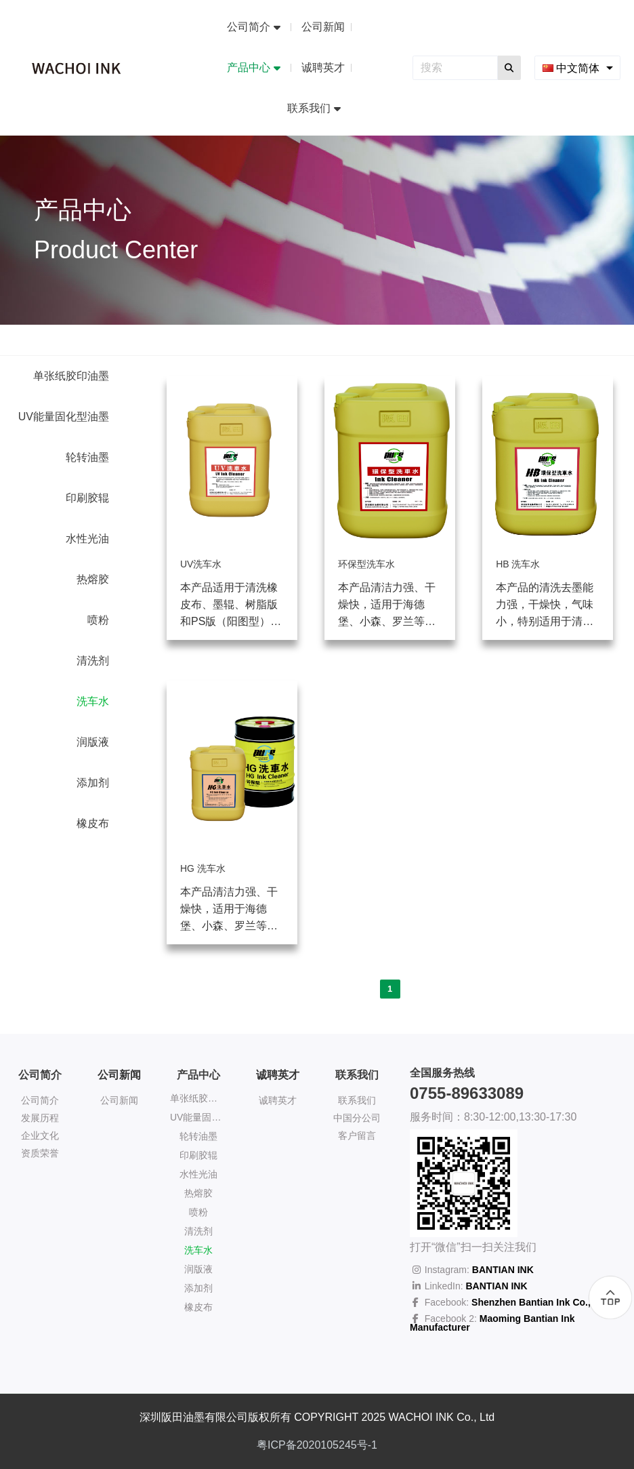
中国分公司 (357, 1117)
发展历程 (40, 1117)
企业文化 (40, 1135)
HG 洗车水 (203, 868)
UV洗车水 (200, 564)
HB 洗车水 (518, 564)
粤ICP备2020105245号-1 (317, 1445)
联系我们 (357, 1100)
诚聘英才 (277, 1075)
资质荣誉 (40, 1153)
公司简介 (40, 1100)
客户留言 (357, 1135)
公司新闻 (119, 1075)
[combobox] (577, 67)
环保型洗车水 (366, 564)
